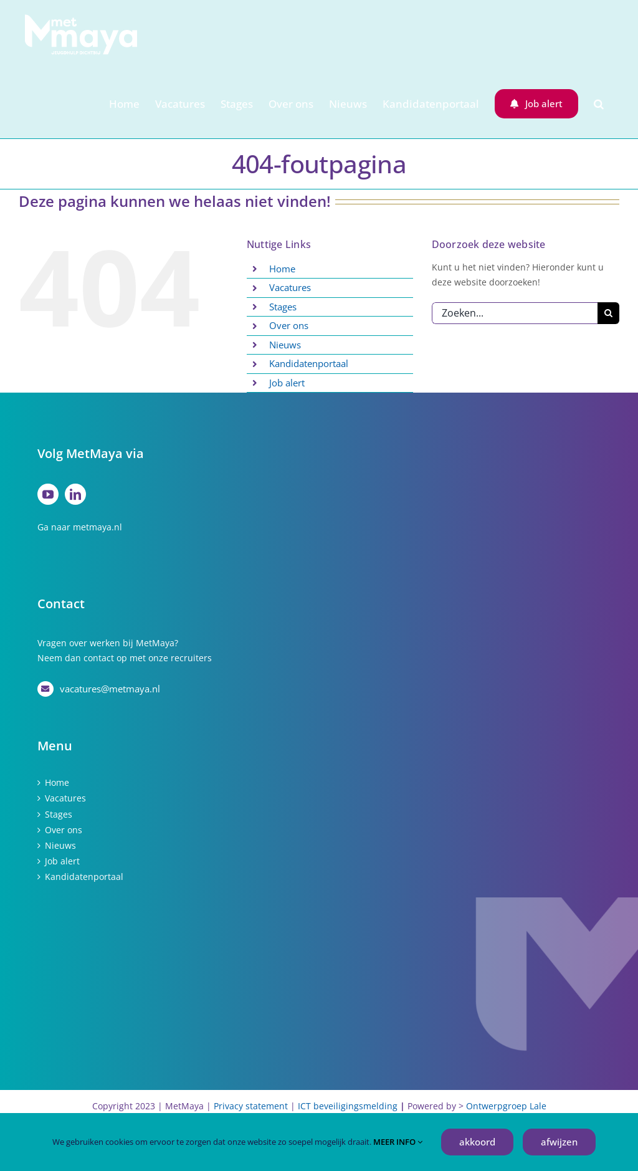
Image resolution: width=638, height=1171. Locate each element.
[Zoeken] (608, 313)
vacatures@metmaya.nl (110, 688)
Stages (283, 306)
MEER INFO (397, 1141)
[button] (599, 103)
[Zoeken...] (515, 313)
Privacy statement (251, 1106)
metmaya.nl (97, 527)
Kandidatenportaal (308, 363)
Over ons (288, 325)
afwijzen (559, 1141)
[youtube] (48, 494)
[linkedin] (75, 494)
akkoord (477, 1141)
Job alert (287, 382)
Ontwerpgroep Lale (506, 1106)
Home (282, 268)
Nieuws (285, 344)
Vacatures (290, 287)
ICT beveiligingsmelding (348, 1106)
